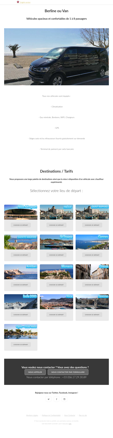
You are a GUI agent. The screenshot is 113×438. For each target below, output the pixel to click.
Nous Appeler (35, 372)
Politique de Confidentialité (51, 415)
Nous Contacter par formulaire (68, 372)
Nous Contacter (69, 415)
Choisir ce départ (21, 225)
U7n (70, 423)
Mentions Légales (32, 415)
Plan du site (83, 415)
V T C (9, 1)
